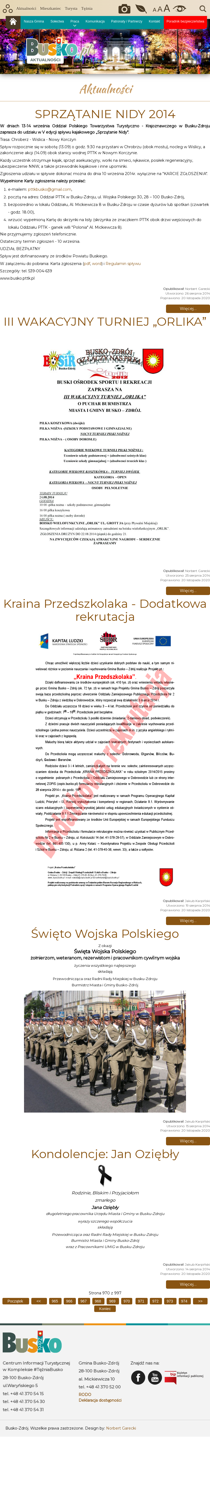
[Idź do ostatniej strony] (105, 1308)
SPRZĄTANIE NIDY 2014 (105, 113)
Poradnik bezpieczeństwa (185, 21)
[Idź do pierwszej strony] (15, 1301)
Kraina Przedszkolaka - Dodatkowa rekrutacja (105, 610)
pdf (87, 263)
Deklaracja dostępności (100, 1400)
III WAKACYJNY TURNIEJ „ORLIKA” (105, 321)
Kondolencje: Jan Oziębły (105, 1153)
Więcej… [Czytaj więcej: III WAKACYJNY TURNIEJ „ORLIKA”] (188, 590)
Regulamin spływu (123, 263)
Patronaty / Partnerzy (127, 21)
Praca (74, 21)
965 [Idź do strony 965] (55, 1301)
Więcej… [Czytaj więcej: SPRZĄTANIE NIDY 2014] (188, 308)
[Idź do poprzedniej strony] (39, 1301)
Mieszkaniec (50, 8)
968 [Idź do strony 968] (98, 1301)
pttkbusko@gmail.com (49, 189)
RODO (85, 1394)
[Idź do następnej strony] (200, 1301)
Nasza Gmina (34, 21)
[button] (8, 46)
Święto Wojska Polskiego (105, 933)
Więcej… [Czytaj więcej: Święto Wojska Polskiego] (188, 1140)
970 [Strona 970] (127, 1301)
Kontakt (154, 21)
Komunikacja (95, 21)
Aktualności (26, 8)
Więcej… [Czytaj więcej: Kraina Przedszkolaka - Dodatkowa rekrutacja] (188, 920)
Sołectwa (57, 21)
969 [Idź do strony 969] (112, 1301)
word (96, 263)
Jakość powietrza (141, 9)
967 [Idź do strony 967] (84, 1301)
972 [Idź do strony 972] (156, 1301)
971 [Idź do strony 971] (141, 1301)
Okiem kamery (125, 9)
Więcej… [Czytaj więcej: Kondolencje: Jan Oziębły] (188, 1284)
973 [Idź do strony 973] (170, 1301)
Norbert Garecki (121, 1428)
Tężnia (87, 8)
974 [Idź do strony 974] (184, 1301)
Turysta (71, 8)
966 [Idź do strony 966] (69, 1301)
